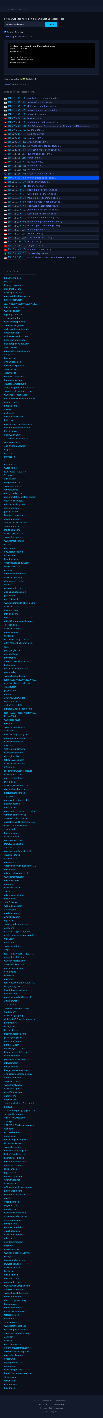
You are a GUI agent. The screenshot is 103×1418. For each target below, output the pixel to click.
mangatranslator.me (14, 957)
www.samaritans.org (14, 946)
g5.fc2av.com (52, 149)
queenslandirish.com (38, 153)
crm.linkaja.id (11, 599)
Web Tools (14, 9)
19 (14, 118)
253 (24, 157)
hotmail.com (10, 405)
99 (19, 102)
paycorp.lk (9, 672)
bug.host (8, 281)
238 (24, 241)
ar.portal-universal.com (16, 438)
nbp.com (8, 453)
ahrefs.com (10, 1095)
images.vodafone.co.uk (16, 1070)
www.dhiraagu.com (14, 537)
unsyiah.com (10, 1209)
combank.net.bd (12, 1227)
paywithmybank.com (14, 1260)
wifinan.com (34, 233)
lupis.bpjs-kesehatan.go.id (41, 193)
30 (14, 245)
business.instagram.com (16, 668)
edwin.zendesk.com (14, 895)
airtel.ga (8, 570)
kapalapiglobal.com (14, 1048)
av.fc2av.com (34, 149)
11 (24, 257)
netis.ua (8, 1106)
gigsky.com (10, 1172)
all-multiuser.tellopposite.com (43, 146)
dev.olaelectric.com (14, 581)
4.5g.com (32, 122)
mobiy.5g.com (48, 122)
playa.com (9, 595)
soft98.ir (8, 1337)
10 (19, 98)
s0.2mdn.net (10, 1001)
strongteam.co (11, 1201)
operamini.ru (10, 975)
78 (19, 153)
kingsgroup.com (12, 285)
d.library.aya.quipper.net (40, 106)
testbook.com (11, 442)
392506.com (34, 137)
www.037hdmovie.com (15, 825)
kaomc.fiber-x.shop (14, 1158)
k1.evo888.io (10, 716)
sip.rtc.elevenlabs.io (14, 500)
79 (19, 141)
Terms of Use (58, 1404)
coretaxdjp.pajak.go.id (15, 800)
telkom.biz (9, 1380)
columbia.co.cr (11, 632)
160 (10, 98)
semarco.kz (10, 971)
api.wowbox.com (12, 1165)
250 (24, 141)
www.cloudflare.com (14, 763)
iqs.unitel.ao (10, 431)
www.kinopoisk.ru (13, 1369)
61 (24, 133)
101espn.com (10, 624)
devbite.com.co (12, 855)
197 (24, 149)
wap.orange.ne (11, 526)
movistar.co (10, 657)
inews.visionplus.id (13, 843)
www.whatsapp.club (14, 321)
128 (24, 106)
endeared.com (11, 862)
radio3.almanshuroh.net (40, 257)
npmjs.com (9, 555)
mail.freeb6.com (12, 289)
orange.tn (9, 1256)
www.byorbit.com (13, 774)
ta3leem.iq (9, 767)
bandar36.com (11, 1044)
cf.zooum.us (10, 1384)
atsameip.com (11, 1274)
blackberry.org (11, 1304)
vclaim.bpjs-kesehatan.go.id (42, 197)
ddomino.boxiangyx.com (16, 562)
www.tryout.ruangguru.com (18, 391)
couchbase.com (12, 1231)
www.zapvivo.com (13, 533)
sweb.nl (8, 409)
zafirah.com (10, 909)
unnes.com (10, 1136)
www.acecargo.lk (13, 1234)
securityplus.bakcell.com (17, 427)
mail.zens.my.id (35, 134)
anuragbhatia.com (13, 1355)
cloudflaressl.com (13, 1092)
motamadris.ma (12, 1282)
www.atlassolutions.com (16, 1293)
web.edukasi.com (13, 906)
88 (24, 205)
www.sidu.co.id (12, 887)
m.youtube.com (12, 519)
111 (24, 126)
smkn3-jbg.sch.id (13, 705)
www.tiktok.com (12, 628)
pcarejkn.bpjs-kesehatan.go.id (43, 201)
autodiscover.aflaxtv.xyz (16, 661)
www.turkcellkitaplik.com (17, 1285)
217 (24, 169)
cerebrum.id (33, 157)
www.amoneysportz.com (17, 1008)
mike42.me (10, 898)
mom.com (9, 942)
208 (19, 257)
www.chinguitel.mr (13, 577)
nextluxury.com (12, 402)
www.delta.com (12, 310)
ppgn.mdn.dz (11, 690)
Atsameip (24, 9)
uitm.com (9, 1318)
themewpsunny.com (38, 249)
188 (24, 114)
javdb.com (9, 358)
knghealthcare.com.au (39, 173)
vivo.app (8, 1121)
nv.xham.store (35, 130)
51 (24, 102)
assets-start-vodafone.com (18, 424)
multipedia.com (12, 529)
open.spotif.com (12, 1041)
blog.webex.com (12, 482)
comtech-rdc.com (13, 1176)
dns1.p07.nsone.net (14, 376)
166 (19, 130)
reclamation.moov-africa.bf (18, 770)
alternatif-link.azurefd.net (17, 683)
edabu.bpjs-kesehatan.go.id (42, 205)
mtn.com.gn (10, 1238)
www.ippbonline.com (16, 36)
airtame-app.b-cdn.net (15, 1216)
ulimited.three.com (13, 1242)
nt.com (7, 544)
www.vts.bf (10, 1340)
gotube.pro (9, 1366)
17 (14, 98)
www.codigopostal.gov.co (17, 1252)
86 (19, 245)
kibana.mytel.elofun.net (16, 1052)
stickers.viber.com (13, 1289)
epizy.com (9, 548)
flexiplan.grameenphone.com (19, 387)
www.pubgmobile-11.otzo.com (19, 603)
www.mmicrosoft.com (15, 1212)
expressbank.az (12, 1132)
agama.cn (9, 979)
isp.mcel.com (11, 1030)
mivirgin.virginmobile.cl (16, 873)
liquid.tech (9, 1388)
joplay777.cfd (11, 511)
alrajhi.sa (8, 354)
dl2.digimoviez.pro (13, 756)
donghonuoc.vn (35, 186)
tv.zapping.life (11, 467)
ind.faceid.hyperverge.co (17, 931)
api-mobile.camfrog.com (16, 1347)
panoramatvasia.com (14, 1059)
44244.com (50, 126)
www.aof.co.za (11, 606)
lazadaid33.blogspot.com (17, 639)
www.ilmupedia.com (14, 727)
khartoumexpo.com (14, 365)
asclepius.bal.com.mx (15, 1311)
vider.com (9, 938)
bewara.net (33, 118)
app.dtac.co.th (11, 847)
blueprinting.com (12, 278)
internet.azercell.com (15, 1033)
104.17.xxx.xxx (11, 902)
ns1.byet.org (10, 1022)
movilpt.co (9, 456)
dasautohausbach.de (14, 789)
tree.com (8, 745)
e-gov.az (8, 449)
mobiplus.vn (10, 1223)
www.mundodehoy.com (16, 924)
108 (19, 145)
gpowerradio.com (13, 588)
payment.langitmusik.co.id (17, 851)
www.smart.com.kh (14, 541)
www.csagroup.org (13, 1015)
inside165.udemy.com (15, 1154)
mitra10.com (33, 169)
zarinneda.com (11, 508)
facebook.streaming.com (17, 1333)
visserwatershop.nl (14, 318)
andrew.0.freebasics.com (17, 296)
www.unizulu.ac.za (13, 1267)
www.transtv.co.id (13, 1085)
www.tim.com (11, 1081)
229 (24, 145)
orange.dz (9, 884)
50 (19, 122)
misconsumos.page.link (16, 1150)
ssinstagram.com (13, 1220)
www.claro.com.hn (13, 1147)
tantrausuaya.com (13, 380)
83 (24, 161)
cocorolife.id (34, 165)
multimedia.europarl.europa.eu (19, 398)
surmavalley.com (36, 253)
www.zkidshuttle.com (15, 676)
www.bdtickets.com (14, 964)
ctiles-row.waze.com (14, 1117)
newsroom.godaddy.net (16, 734)
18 (19, 118)
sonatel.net (10, 869)
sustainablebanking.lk (15, 592)
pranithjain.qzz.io (13, 1037)
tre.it (6, 584)
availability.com (12, 917)
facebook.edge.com (14, 325)
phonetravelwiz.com (14, 340)
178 (19, 189)
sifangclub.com (12, 1055)
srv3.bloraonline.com (38, 237)
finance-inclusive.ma (14, 749)
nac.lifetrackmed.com (15, 1161)
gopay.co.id (10, 372)
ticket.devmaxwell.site (15, 990)
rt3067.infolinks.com (14, 1194)
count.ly (8, 1198)
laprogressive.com (13, 1362)
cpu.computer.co (12, 1344)
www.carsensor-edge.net (41, 110)
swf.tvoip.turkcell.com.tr (16, 329)
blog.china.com (12, 566)
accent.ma (9, 1358)
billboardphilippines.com (16, 343)
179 (19, 209)
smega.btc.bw (11, 654)
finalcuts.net (10, 347)
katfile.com (9, 665)
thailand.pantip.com (14, 307)
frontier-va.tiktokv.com (15, 522)
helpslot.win (10, 1099)
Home (5, 9)
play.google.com (12, 650)
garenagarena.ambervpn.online (20, 811)
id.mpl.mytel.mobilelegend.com (20, 497)
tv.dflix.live (33, 241)
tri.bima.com (10, 858)
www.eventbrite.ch (13, 741)
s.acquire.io (10, 829)
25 (14, 173)
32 (24, 253)
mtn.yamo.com (11, 1278)
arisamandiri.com (36, 141)
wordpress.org (11, 1322)
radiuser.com (10, 1169)
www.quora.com (12, 486)
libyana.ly (9, 635)
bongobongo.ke (12, 986)
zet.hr (7, 891)
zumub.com (10, 478)
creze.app (9, 723)
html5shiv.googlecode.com (18, 708)
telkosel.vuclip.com (14, 760)
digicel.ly (8, 920)
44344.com (66, 126)
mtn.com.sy (10, 807)
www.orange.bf (12, 719)
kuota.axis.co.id (12, 880)
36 (19, 133)
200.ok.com (10, 1004)
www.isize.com (35, 114)
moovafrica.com (12, 1296)
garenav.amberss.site (15, 814)
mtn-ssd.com (11, 613)
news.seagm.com (13, 299)
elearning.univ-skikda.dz (16, 1329)
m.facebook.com (12, 1263)
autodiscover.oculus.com (17, 351)
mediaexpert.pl (11, 913)
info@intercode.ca (55, 1408)
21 (24, 245)
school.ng (9, 928)
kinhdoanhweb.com (38, 182)
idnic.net (8, 420)
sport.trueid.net (12, 1179)
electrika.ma (10, 993)
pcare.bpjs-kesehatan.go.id (42, 189)
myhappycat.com (13, 314)
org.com (8, 1245)
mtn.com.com (11, 1063)
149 (24, 130)
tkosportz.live (11, 701)
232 (24, 229)
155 (24, 137)
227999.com (34, 126)
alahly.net (9, 413)
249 (19, 241)
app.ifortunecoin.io (13, 551)
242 (24, 153)
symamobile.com (13, 361)
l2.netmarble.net (12, 1143)
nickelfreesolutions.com (16, 336)
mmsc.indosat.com (13, 968)
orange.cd (9, 1026)
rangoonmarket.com (14, 738)
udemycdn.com (12, 435)
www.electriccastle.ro (15, 1326)
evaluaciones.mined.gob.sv (18, 1074)
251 (19, 169)
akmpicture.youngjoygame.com (20, 1110)
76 (24, 189)
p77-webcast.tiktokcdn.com (18, 1187)
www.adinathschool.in (15, 818)
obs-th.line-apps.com (15, 446)
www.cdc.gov (11, 369)
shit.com (8, 1128)
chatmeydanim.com (14, 416)
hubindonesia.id (12, 803)
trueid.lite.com (11, 836)
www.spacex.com (13, 292)
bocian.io (9, 1271)
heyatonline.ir (11, 559)
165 (24, 118)
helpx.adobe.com (13, 1190)
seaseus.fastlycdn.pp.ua (16, 1351)
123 (19, 161)
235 (24, 233)
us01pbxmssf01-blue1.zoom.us (19, 822)
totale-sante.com (12, 1077)
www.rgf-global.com (38, 102)
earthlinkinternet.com (15, 573)
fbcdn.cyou (10, 1377)
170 (24, 110)
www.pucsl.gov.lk (13, 1088)
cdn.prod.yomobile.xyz (15, 1300)
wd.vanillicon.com (13, 1114)
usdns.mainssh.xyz (14, 778)
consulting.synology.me (16, 1139)
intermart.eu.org (65, 257)
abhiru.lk (8, 796)
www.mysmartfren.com (16, 785)
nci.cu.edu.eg (11, 1066)
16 (19, 149)
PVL (56, 1411)
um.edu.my (10, 1012)
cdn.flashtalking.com (14, 504)
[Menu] (97, 3)
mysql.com (9, 781)
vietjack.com (34, 245)
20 (14, 133)
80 (24, 201)
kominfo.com (10, 833)
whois (30, 36)
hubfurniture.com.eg (14, 792)
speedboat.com (12, 332)
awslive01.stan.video (14, 698)
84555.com (81, 126)
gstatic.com (10, 686)
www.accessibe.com (14, 960)
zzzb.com (9, 730)
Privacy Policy (45, 1404)
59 (19, 137)
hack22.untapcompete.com (18, 1373)
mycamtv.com (11, 610)
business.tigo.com (13, 515)
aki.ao (7, 460)
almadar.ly (9, 464)
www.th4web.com (13, 752)
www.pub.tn (10, 1183)
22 (14, 149)
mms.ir (7, 694)
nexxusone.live (11, 1249)
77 (24, 193)
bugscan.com (11, 1205)
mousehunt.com (12, 1307)
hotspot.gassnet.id (37, 229)
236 (24, 237)
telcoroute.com (12, 1315)
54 (24, 177)
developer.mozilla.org (15, 384)
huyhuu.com (34, 161)
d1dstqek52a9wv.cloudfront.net (20, 1019)
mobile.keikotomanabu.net (41, 98)
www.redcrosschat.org (15, 394)
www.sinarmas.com (14, 876)
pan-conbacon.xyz (13, 840)
